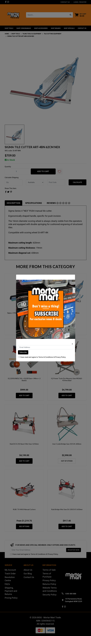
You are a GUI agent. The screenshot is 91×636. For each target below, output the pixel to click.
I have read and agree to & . (42, 357)
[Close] (72, 344)
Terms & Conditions (45, 357)
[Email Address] (45, 347)
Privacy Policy (60, 357)
